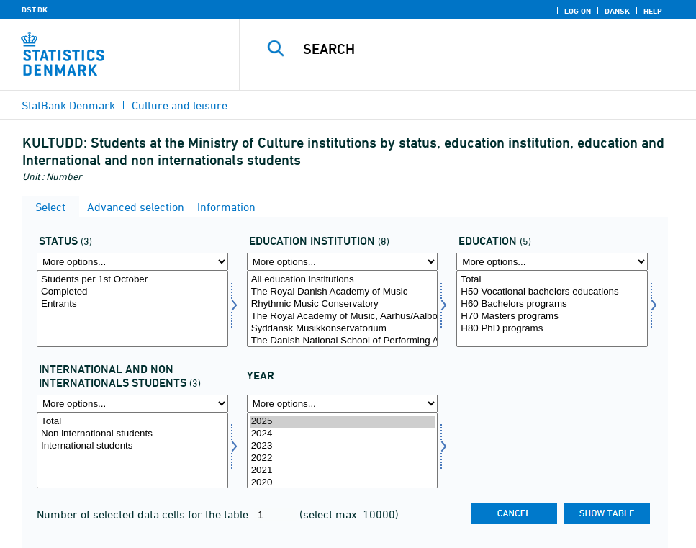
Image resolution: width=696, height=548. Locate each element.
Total (552, 280)
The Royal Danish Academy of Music (342, 292)
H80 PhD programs (552, 329)
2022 (342, 458)
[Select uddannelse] (552, 309)
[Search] (477, 49)
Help (652, 11)
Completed (132, 292)
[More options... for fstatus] (132, 262)
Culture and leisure (179, 105)
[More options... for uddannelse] (552, 262)
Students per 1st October (132, 280)
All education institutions (342, 280)
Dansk (617, 11)
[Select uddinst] (342, 309)
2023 (342, 446)
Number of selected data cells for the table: (145, 514)
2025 (342, 422)
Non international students (132, 434)
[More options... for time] (342, 404)
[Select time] (342, 451)
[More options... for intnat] (132, 404)
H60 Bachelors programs (552, 304)
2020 (342, 483)
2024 (342, 434)
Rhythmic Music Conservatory (342, 304)
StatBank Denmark (68, 105)
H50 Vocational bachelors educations (552, 292)
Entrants (132, 304)
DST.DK (35, 9)
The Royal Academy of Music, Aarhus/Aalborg (342, 316)
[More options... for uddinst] (342, 262)
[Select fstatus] (132, 309)
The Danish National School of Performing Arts (342, 341)
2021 (342, 470)
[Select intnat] (132, 451)
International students (132, 446)
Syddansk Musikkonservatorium (342, 329)
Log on (577, 11)
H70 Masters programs (552, 316)
